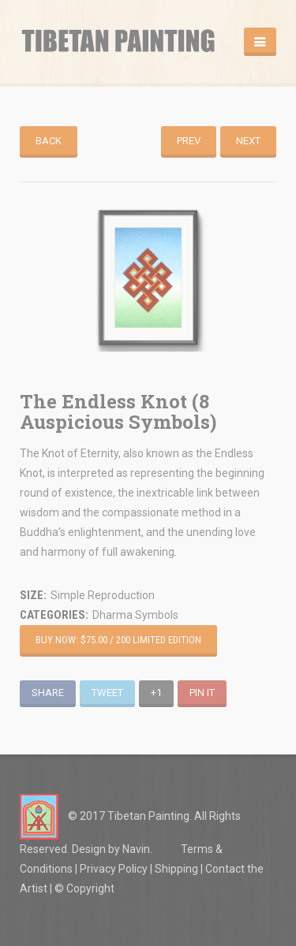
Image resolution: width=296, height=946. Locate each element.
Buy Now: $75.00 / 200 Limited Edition (118, 640)
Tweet (107, 692)
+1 (156, 692)
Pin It (202, 692)
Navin (136, 849)
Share (48, 692)
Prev (188, 141)
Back (49, 141)
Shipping (176, 868)
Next (248, 141)
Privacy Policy (114, 868)
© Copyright (84, 888)
